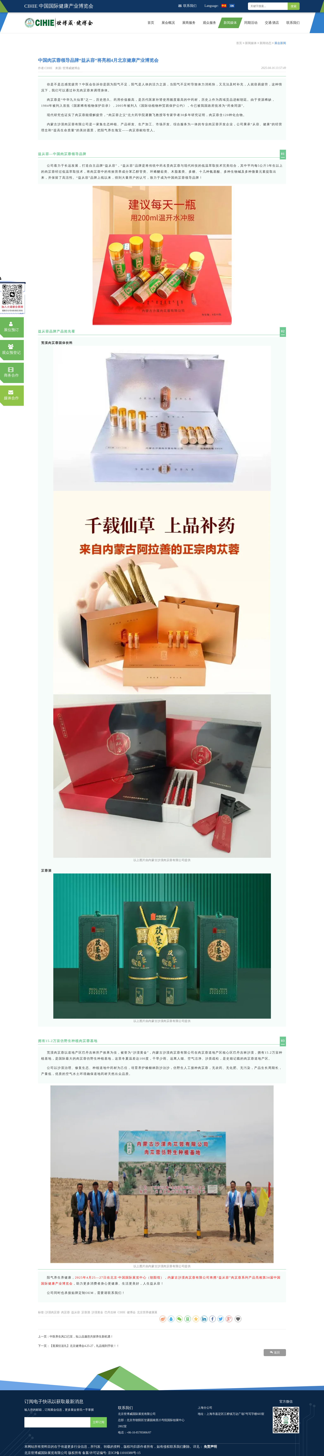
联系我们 (187, 5)
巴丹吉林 (110, 1312)
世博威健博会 (71, 68)
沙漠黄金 (97, 1312)
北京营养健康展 (147, 1312)
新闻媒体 (251, 43)
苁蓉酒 (85, 1312)
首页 (239, 43)
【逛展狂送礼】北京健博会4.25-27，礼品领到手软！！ (84, 1345)
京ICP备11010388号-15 (124, 1453)
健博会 (131, 1312)
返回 (275, 1352)
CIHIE (121, 1312)
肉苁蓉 (65, 1312)
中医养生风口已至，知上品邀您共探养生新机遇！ (81, 1336)
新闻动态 (265, 43)
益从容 (75, 1312)
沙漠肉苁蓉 (52, 1312)
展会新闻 (280, 43)
